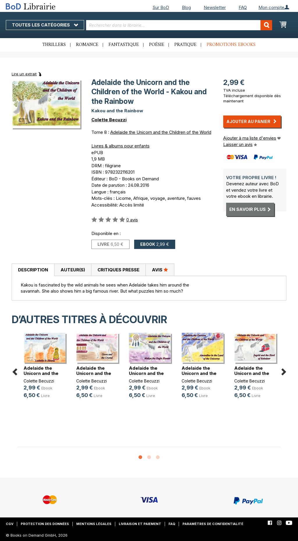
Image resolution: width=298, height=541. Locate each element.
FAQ (243, 7)
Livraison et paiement (140, 524)
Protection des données (45, 524)
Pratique (185, 45)
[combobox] (179, 25)
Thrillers (54, 45)
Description (33, 270)
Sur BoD (160, 7)
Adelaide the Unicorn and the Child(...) (41, 373)
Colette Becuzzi (109, 119)
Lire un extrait (24, 74)
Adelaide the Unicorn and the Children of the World (160, 132)
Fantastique (124, 45)
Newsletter (215, 7)
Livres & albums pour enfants (120, 146)
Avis (160, 269)
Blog (186, 7)
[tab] (33, 270)
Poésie (156, 45)
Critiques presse (118, 270)
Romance (87, 45)
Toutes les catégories (45, 25)
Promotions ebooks (231, 45)
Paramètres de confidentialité (212, 524)
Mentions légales (93, 524)
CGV (9, 524)
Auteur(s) (73, 270)
